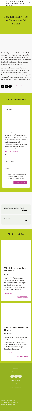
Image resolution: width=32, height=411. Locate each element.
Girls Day (16, 220)
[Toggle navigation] (29, 3)
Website (7, 168)
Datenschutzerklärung (11, 151)
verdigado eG (11, 404)
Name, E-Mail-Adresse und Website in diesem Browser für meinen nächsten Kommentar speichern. (17, 176)
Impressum (15, 368)
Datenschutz (15, 372)
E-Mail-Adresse (10, 161)
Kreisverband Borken (15, 387)
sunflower (13, 402)
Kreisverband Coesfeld (16, 383)
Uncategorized (19, 86)
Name (7, 155)
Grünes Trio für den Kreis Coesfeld (16, 209)
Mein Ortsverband (15, 380)
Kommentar (9, 109)
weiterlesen (22, 297)
